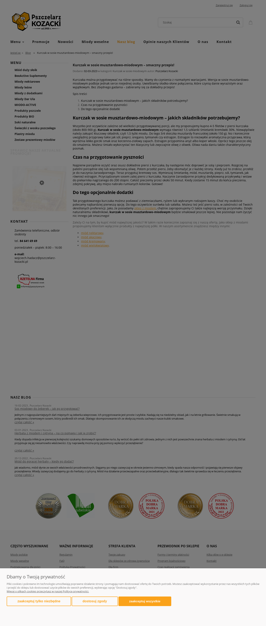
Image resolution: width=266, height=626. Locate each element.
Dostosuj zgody (95, 601)
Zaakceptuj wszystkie (144, 601)
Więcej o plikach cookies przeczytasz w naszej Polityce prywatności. (48, 591)
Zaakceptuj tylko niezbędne (38, 601)
